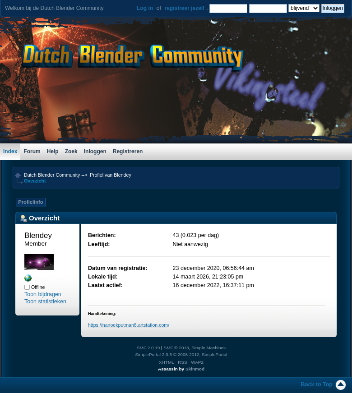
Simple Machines (208, 347)
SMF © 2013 (176, 347)
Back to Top (317, 384)
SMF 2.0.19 (148, 347)
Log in (145, 8)
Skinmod (194, 368)
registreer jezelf (184, 8)
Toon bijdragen (42, 294)
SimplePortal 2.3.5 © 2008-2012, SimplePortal (181, 354)
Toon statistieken (45, 301)
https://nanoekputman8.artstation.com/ (128, 325)
